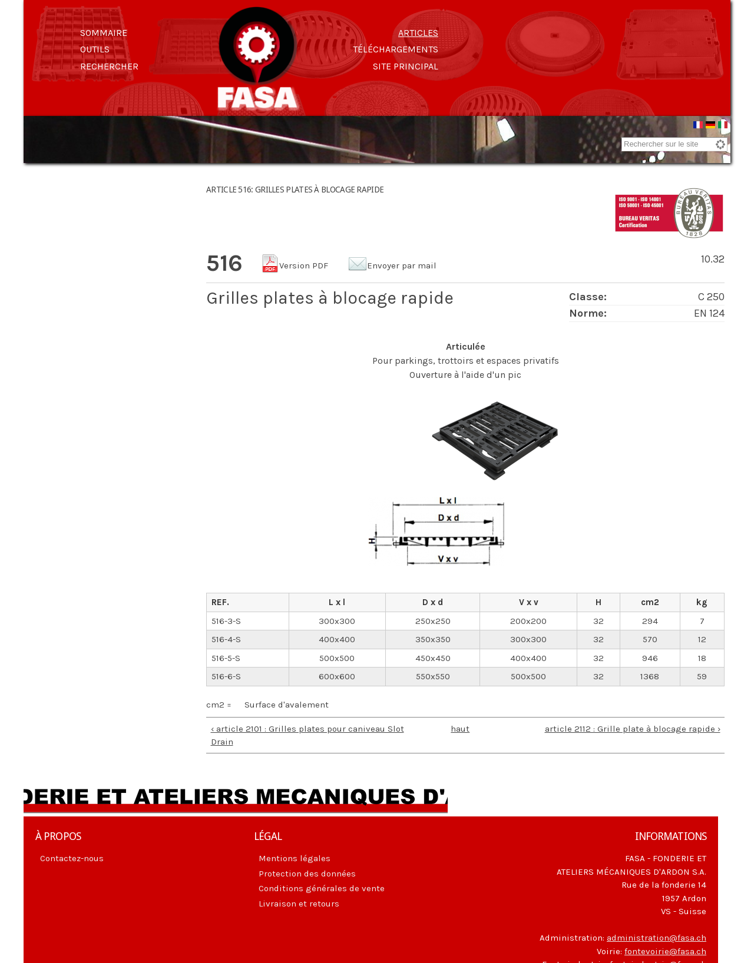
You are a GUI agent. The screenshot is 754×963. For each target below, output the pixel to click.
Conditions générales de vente (322, 890)
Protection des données (307, 875)
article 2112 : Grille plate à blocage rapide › (632, 730)
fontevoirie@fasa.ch (665, 953)
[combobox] (674, 146)
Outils (95, 49)
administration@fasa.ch (656, 939)
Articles (418, 32)
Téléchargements (395, 49)
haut (460, 730)
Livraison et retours (299, 905)
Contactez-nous (72, 860)
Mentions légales (294, 860)
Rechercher (109, 66)
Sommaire (103, 32)
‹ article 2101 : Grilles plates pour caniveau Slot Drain (307, 737)
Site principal (405, 66)
